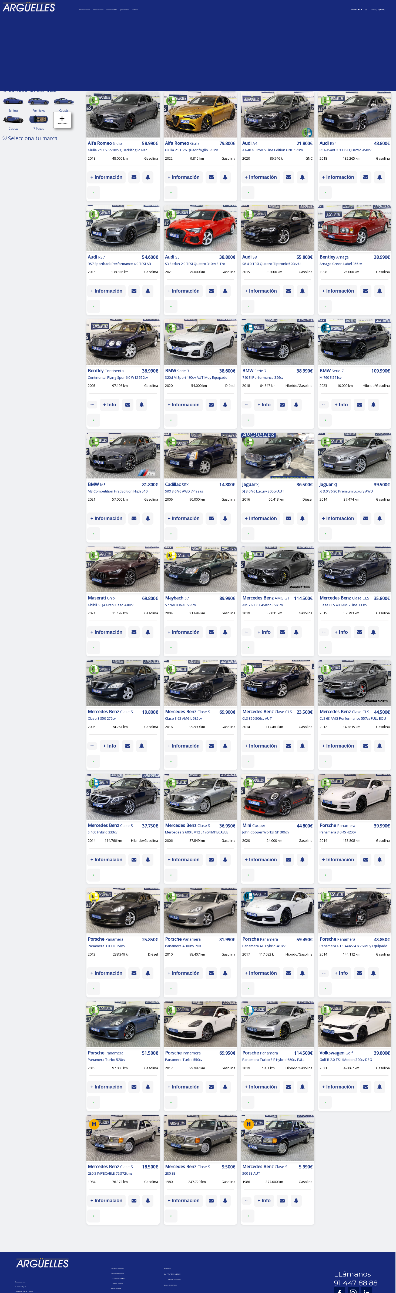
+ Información (106, 177)
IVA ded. (96, 405)
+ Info (117, 404)
